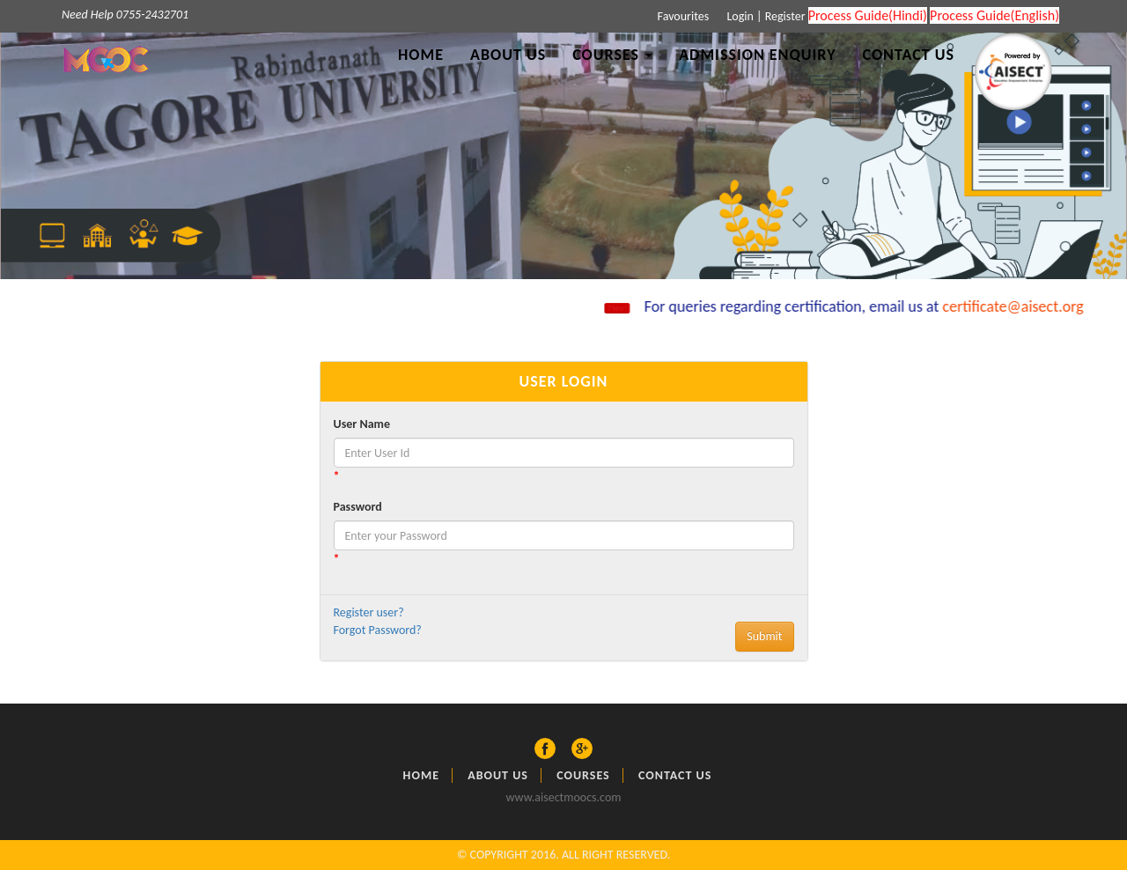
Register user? (369, 612)
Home (421, 54)
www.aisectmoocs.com (564, 797)
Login (739, 16)
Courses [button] (612, 54)
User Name (362, 424)
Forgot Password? (378, 630)
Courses (583, 775)
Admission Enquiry (757, 54)
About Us (508, 54)
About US (498, 775)
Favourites (681, 16)
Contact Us (908, 54)
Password (358, 506)
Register (785, 16)
